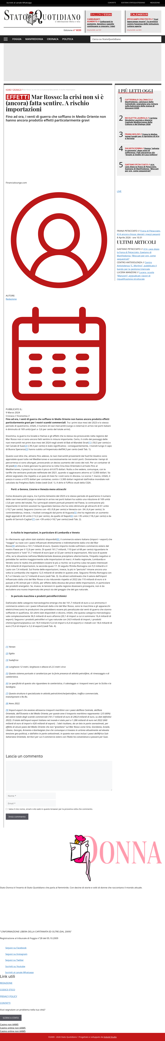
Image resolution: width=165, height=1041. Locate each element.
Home (8, 90)
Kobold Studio (110, 1037)
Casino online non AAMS (12, 1027)
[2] (26, 445)
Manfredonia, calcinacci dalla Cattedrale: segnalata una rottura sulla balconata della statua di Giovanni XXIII (141, 104)
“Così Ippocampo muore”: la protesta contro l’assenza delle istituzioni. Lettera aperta (143, 22)
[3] (26, 449)
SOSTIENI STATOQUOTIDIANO (133, 2)
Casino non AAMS (9, 1024)
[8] (57, 539)
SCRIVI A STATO (11, 1017)
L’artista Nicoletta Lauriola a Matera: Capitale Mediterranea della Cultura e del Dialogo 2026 (141, 121)
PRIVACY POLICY (8, 996)
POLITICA (67, 39)
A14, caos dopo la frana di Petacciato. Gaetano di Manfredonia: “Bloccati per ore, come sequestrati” (141, 167)
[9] (13, 545)
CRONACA (52, 39)
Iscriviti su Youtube (15, 966)
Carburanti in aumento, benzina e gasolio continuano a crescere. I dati (101, 23)
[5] (75, 512)
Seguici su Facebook (16, 947)
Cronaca (17, 90)
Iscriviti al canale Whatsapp (19, 972)
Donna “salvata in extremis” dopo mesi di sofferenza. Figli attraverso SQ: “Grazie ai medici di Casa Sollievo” (142, 151)
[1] (89, 442)
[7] (33, 519)
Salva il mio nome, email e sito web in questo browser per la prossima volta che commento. (51, 809)
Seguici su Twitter (14, 960)
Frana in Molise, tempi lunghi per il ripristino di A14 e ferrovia (142, 136)
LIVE (119, 191)
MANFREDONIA (34, 39)
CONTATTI (112, 2)
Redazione (11, 298)
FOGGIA (16, 39)
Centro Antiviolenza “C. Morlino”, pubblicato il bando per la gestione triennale (137, 266)
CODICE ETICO (7, 989)
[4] (15, 465)
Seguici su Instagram (16, 954)
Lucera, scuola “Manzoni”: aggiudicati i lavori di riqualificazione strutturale (135, 275)
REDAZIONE (155, 2)
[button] (6, 39)
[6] (71, 515)
